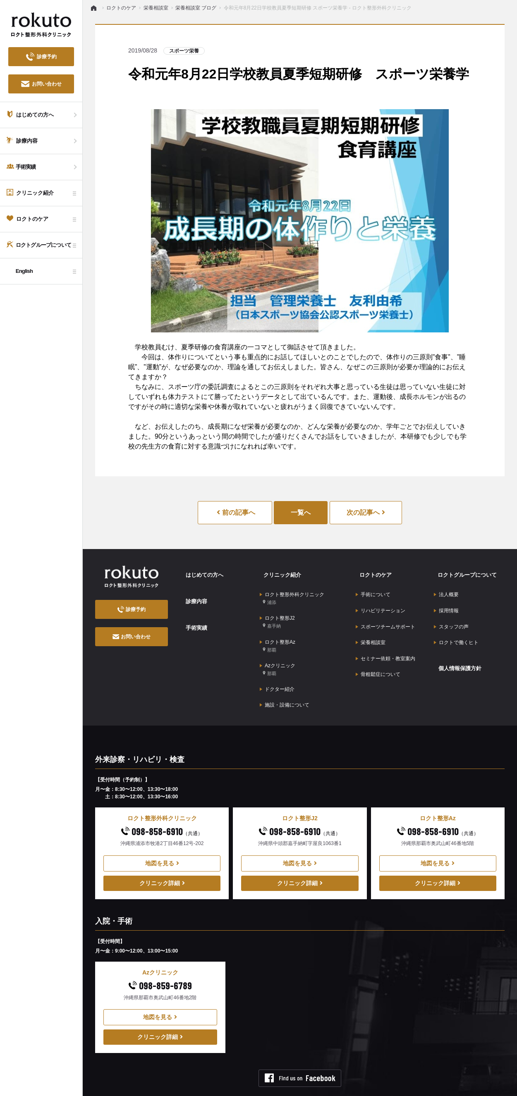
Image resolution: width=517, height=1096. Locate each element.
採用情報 (446, 601)
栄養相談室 (370, 626)
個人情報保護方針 (457, 647)
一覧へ (301, 512)
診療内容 (192, 593)
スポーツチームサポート (385, 613)
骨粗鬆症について (378, 652)
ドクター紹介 (277, 667)
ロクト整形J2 (277, 611)
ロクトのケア (372, 571)
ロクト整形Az (277, 631)
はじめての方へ (201, 571)
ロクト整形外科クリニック (292, 591)
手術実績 (192, 614)
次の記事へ (366, 512)
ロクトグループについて (465, 571)
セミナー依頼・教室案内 (385, 639)
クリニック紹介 (279, 571)
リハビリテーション (380, 601)
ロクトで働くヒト (456, 626)
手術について (373, 588)
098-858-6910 (162, 804)
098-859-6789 (160, 959)
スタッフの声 (451, 613)
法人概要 (446, 588)
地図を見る (162, 836)
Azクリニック (277, 651)
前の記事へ (236, 512)
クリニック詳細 (162, 856)
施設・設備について (284, 680)
